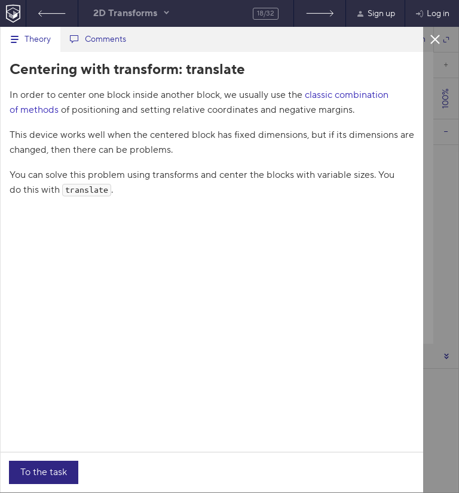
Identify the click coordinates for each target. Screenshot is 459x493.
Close (435, 39)
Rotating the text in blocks (319, 13)
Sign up (375, 13)
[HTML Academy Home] (13, 13)
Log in (432, 13)
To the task (43, 472)
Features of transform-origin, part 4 (52, 13)
